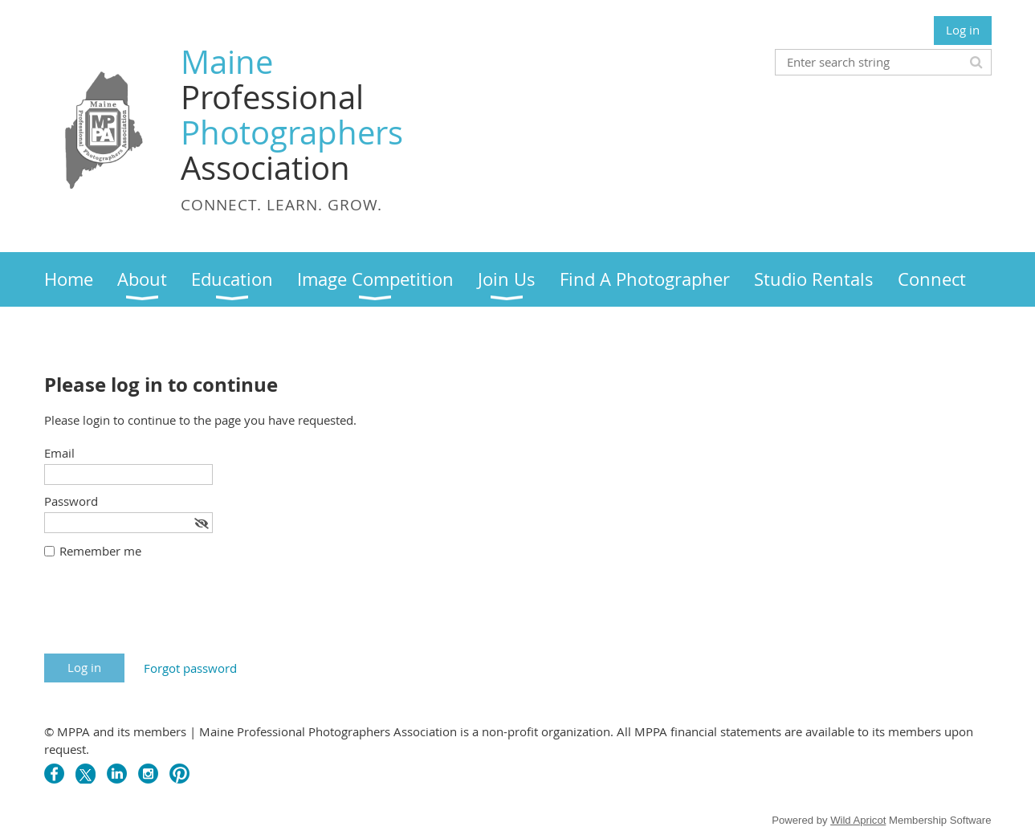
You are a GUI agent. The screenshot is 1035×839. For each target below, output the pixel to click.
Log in (963, 30)
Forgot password (190, 668)
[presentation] (166, 614)
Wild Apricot (858, 820)
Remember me (100, 551)
